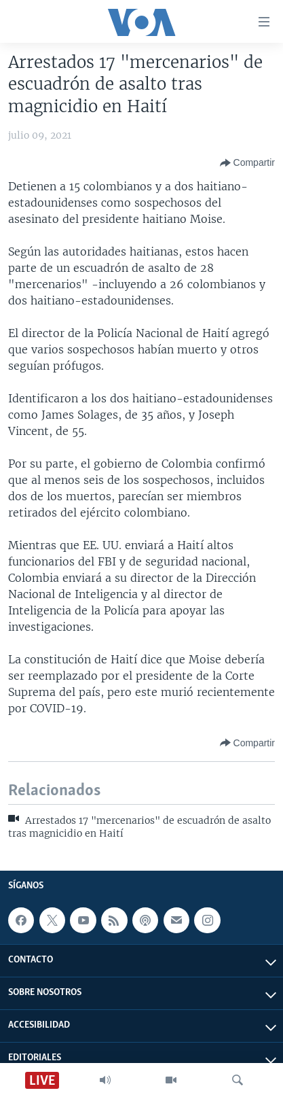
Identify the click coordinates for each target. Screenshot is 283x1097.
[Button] (247, 163)
